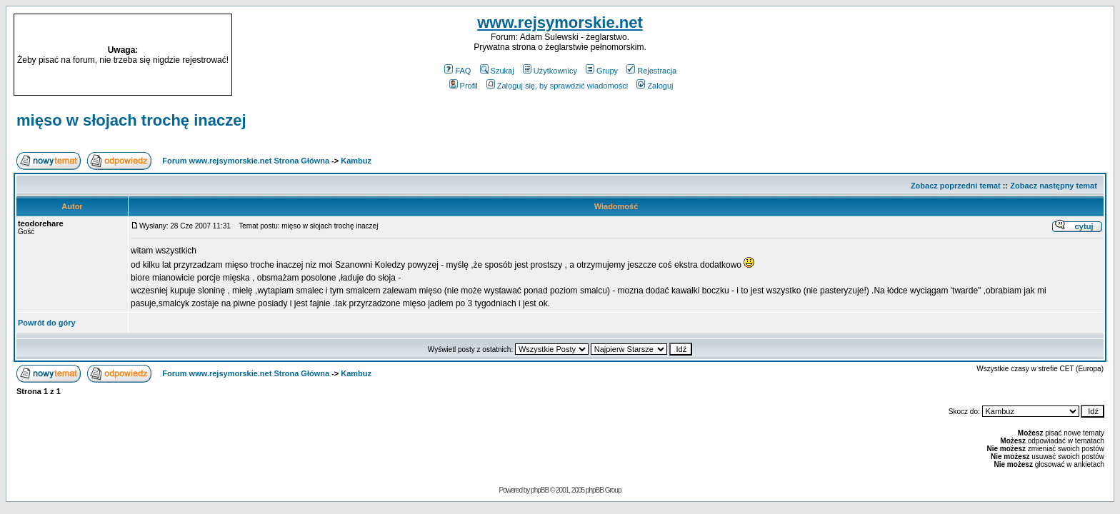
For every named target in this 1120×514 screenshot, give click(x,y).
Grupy (602, 70)
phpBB (540, 490)
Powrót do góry (47, 322)
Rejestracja (651, 70)
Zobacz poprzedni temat (956, 185)
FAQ (457, 70)
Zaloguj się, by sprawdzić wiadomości (557, 85)
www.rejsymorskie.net (560, 22)
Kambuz (356, 160)
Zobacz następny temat (1053, 185)
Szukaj (497, 70)
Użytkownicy (550, 70)
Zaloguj (654, 85)
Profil (463, 85)
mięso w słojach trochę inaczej (131, 120)
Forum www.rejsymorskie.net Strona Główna (245, 160)
